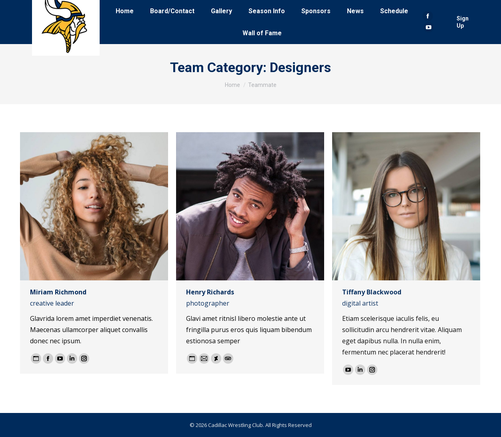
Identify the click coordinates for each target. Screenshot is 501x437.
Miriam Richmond (58, 292)
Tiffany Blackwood (371, 292)
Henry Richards (210, 292)
